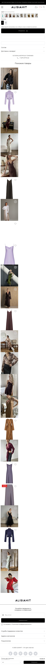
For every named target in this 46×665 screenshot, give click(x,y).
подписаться (23, 620)
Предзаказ (34, 662)
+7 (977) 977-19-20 (23, 58)
